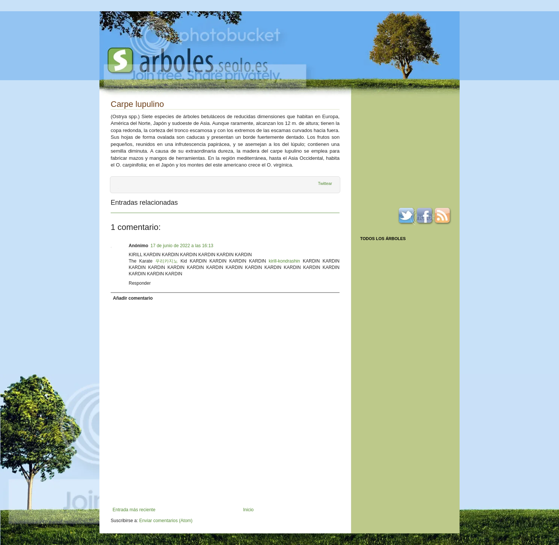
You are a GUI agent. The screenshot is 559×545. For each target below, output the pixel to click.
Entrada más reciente (134, 509)
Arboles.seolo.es (187, 60)
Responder (140, 283)
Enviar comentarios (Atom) (165, 520)
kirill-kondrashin (284, 261)
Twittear (325, 183)
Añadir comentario (133, 298)
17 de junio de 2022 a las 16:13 (181, 245)
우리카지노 (166, 261)
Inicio (248, 509)
